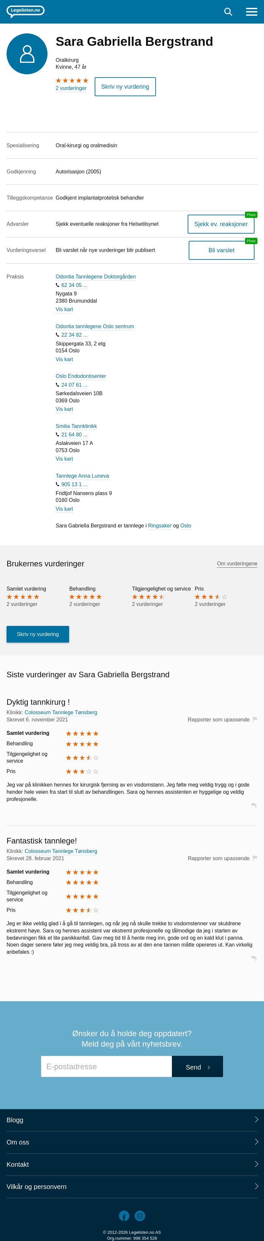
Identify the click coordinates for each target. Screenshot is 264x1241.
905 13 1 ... (74, 482)
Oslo (185, 523)
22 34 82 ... (74, 333)
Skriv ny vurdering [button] (121, 85)
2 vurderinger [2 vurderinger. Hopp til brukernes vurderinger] (71, 88)
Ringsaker (160, 523)
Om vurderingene (237, 561)
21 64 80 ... (74, 432)
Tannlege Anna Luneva (82, 473)
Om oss (18, 1139)
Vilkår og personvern (36, 1184)
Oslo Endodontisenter (81, 374)
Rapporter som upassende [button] (219, 717)
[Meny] (251, 13)
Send (193, 1065)
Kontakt (18, 1162)
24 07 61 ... (74, 382)
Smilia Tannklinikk (76, 424)
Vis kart (64, 307)
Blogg (15, 1117)
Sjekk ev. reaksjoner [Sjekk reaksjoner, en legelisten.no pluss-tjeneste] (225, 221)
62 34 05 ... (74, 283)
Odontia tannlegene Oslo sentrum (95, 324)
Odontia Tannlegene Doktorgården (96, 274)
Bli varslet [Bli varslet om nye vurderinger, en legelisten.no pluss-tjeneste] (226, 248)
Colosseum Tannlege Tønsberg (61, 710)
